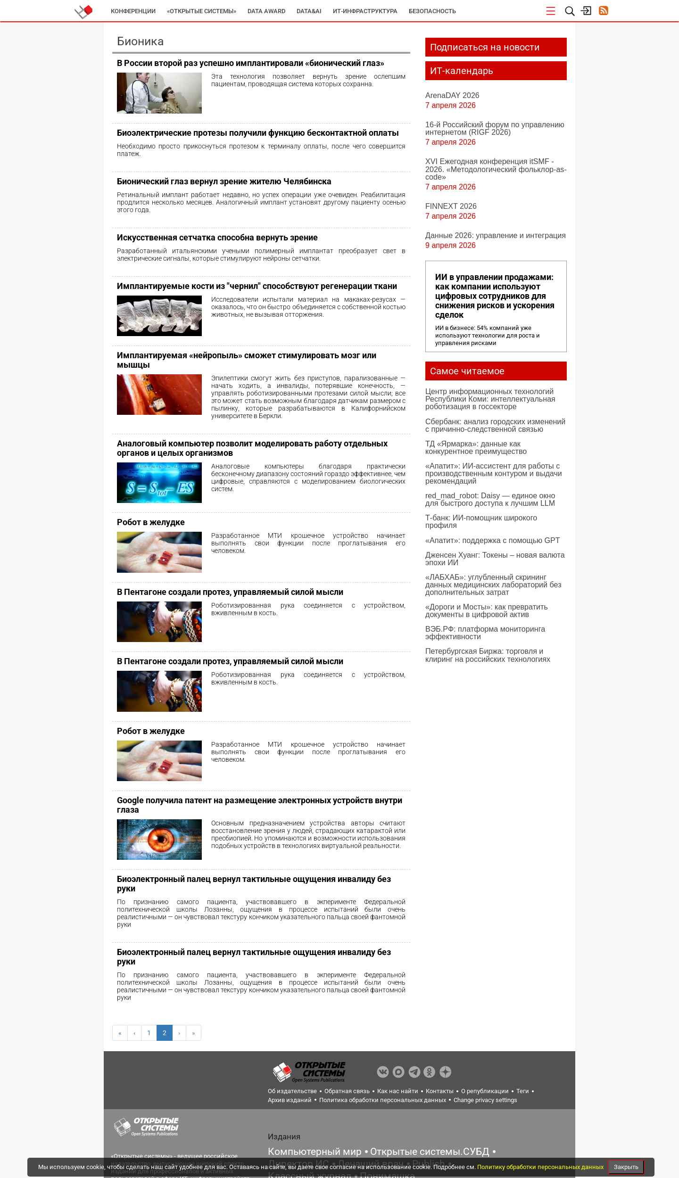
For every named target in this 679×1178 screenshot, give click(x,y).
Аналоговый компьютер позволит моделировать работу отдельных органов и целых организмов (252, 448)
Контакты (440, 1091)
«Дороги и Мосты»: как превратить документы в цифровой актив (486, 610)
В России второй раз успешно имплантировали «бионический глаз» (250, 63)
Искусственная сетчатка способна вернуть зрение (217, 237)
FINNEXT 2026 (451, 206)
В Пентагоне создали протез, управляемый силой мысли (230, 592)
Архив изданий (290, 1100)
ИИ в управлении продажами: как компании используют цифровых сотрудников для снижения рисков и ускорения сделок (495, 296)
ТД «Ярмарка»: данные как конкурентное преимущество (476, 447)
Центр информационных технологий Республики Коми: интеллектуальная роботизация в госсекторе (490, 399)
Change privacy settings (485, 1100)
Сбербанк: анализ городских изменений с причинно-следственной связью (495, 425)
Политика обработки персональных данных (382, 1100)
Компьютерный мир (315, 1151)
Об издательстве (292, 1091)
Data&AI (309, 11)
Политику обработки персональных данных (541, 1166)
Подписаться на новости (485, 47)
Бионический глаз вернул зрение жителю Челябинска (224, 181)
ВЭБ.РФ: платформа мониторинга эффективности (485, 633)
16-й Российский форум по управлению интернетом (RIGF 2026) (494, 128)
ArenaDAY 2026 (452, 95)
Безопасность (432, 11)
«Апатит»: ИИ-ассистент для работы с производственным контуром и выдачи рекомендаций (493, 473)
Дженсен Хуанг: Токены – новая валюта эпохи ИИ (495, 559)
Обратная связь (347, 1091)
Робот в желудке (151, 522)
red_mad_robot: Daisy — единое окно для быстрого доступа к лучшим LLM (490, 499)
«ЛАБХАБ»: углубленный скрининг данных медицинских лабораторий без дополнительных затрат (493, 584)
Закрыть (626, 1166)
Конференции (133, 11)
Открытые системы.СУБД (429, 1151)
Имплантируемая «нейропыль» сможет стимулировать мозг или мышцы (246, 360)
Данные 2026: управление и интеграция (495, 235)
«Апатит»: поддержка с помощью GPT (492, 540)
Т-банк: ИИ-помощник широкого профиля (481, 521)
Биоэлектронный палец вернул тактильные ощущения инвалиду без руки (254, 883)
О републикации (485, 1091)
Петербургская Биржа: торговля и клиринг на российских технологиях (487, 655)
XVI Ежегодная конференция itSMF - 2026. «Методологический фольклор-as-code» (496, 169)
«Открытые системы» (201, 11)
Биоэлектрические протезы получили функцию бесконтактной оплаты (258, 133)
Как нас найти (397, 1091)
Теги (522, 1091)
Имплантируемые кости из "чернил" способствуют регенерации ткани (257, 286)
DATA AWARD (266, 11)
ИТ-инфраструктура (365, 11)
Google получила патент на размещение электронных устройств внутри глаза (259, 805)
